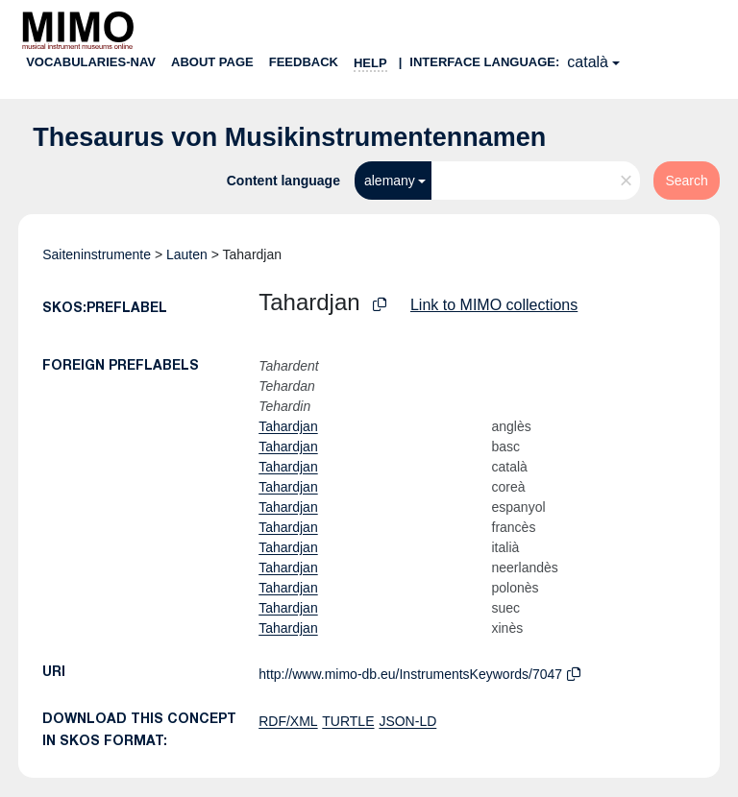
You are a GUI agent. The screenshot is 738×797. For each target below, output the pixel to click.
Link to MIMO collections (494, 305)
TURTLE (348, 721)
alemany (389, 180)
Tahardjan (288, 426)
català (587, 62)
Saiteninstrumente (96, 254)
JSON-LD (407, 721)
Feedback (303, 62)
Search (686, 180)
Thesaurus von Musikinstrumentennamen (289, 137)
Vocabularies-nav (91, 62)
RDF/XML (287, 721)
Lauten (187, 254)
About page (212, 62)
